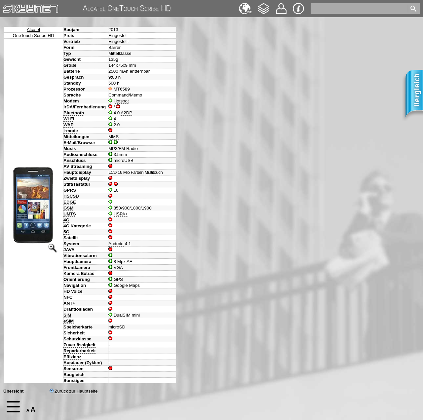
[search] (358, 8)
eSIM (68, 321)
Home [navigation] (9, 7)
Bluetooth (73, 112)
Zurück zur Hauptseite (73, 391)
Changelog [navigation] (263, 5)
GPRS (69, 190)
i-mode (70, 130)
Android (116, 243)
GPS (118, 279)
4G (66, 219)
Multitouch (153, 172)
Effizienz (72, 356)
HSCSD (71, 196)
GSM (68, 208)
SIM (67, 315)
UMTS (69, 213)
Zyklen (93, 362)
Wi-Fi (68, 118)
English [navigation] (245, 5)
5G (66, 231)
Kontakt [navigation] (281, 5)
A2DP (126, 112)
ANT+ (69, 303)
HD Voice (73, 291)
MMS (113, 136)
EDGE (69, 202)
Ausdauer (73, 362)
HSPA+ (121, 213)
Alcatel (33, 29)
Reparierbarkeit (79, 350)
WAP (68, 124)
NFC (67, 297)
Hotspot (121, 100)
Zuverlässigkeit (79, 344)
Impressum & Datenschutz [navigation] (298, 8)
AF (129, 261)
